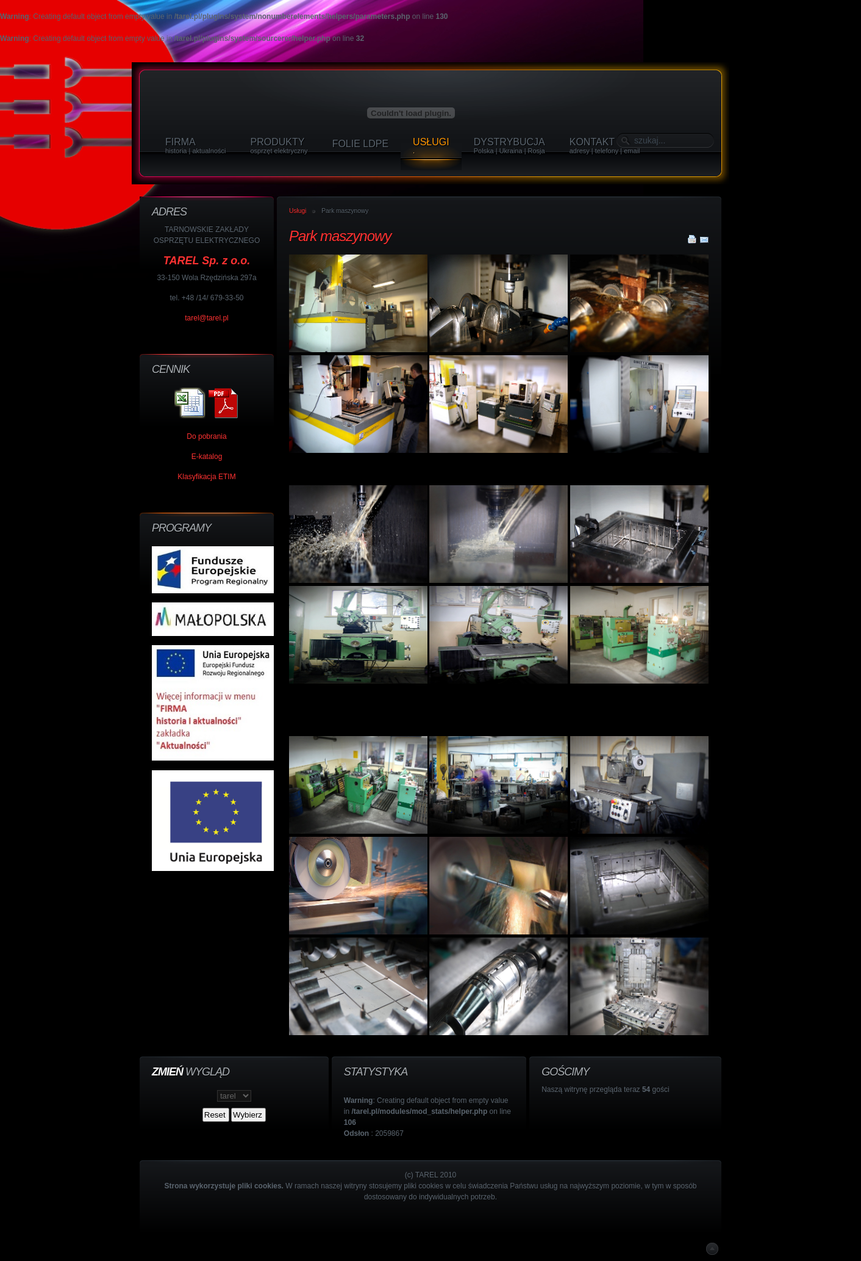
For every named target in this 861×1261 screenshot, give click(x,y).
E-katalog (207, 456)
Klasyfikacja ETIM (206, 476)
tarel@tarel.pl (207, 318)
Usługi (297, 211)
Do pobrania (206, 436)
